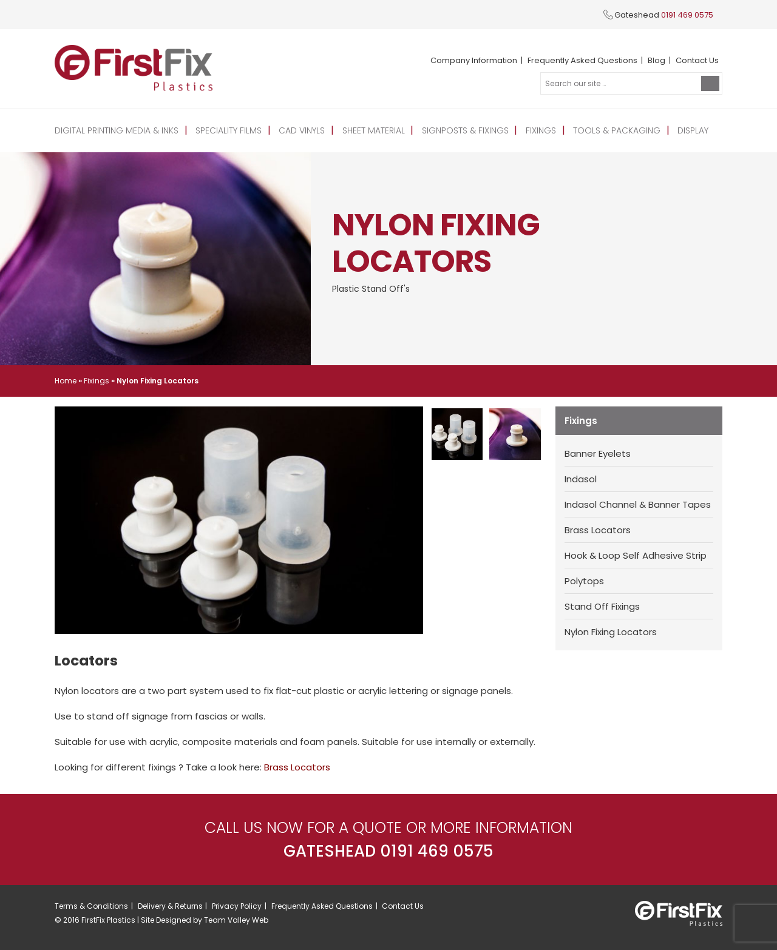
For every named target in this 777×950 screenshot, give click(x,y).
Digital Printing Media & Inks (116, 130)
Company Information (473, 60)
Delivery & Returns (170, 906)
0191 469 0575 (687, 15)
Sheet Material (373, 130)
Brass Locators (598, 530)
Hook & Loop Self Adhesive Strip (636, 555)
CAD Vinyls (302, 130)
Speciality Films (228, 130)
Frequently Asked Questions (582, 60)
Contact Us (697, 60)
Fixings (541, 130)
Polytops (584, 580)
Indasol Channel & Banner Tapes (638, 504)
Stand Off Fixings (602, 606)
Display (692, 130)
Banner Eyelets (598, 453)
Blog (656, 60)
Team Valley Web (236, 920)
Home (65, 381)
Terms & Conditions (91, 906)
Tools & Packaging (616, 130)
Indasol (581, 479)
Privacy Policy (237, 906)
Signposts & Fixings (465, 130)
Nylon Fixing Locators (611, 631)
